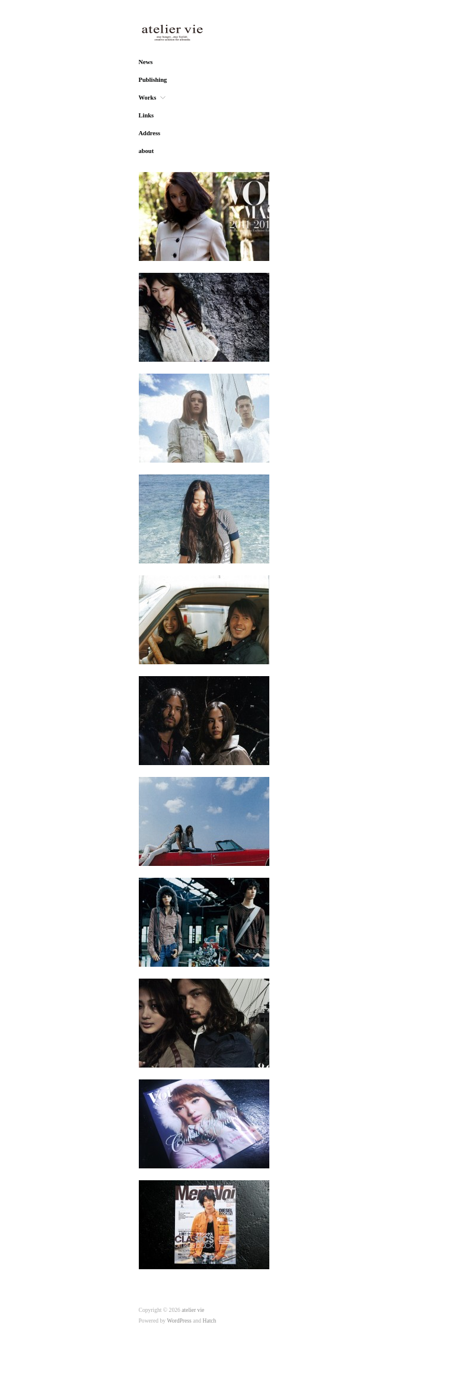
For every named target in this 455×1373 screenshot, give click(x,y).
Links (146, 116)
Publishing (153, 80)
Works (148, 98)
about (146, 151)
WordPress (179, 1320)
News (146, 62)
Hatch (209, 1320)
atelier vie (193, 1310)
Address (150, 133)
